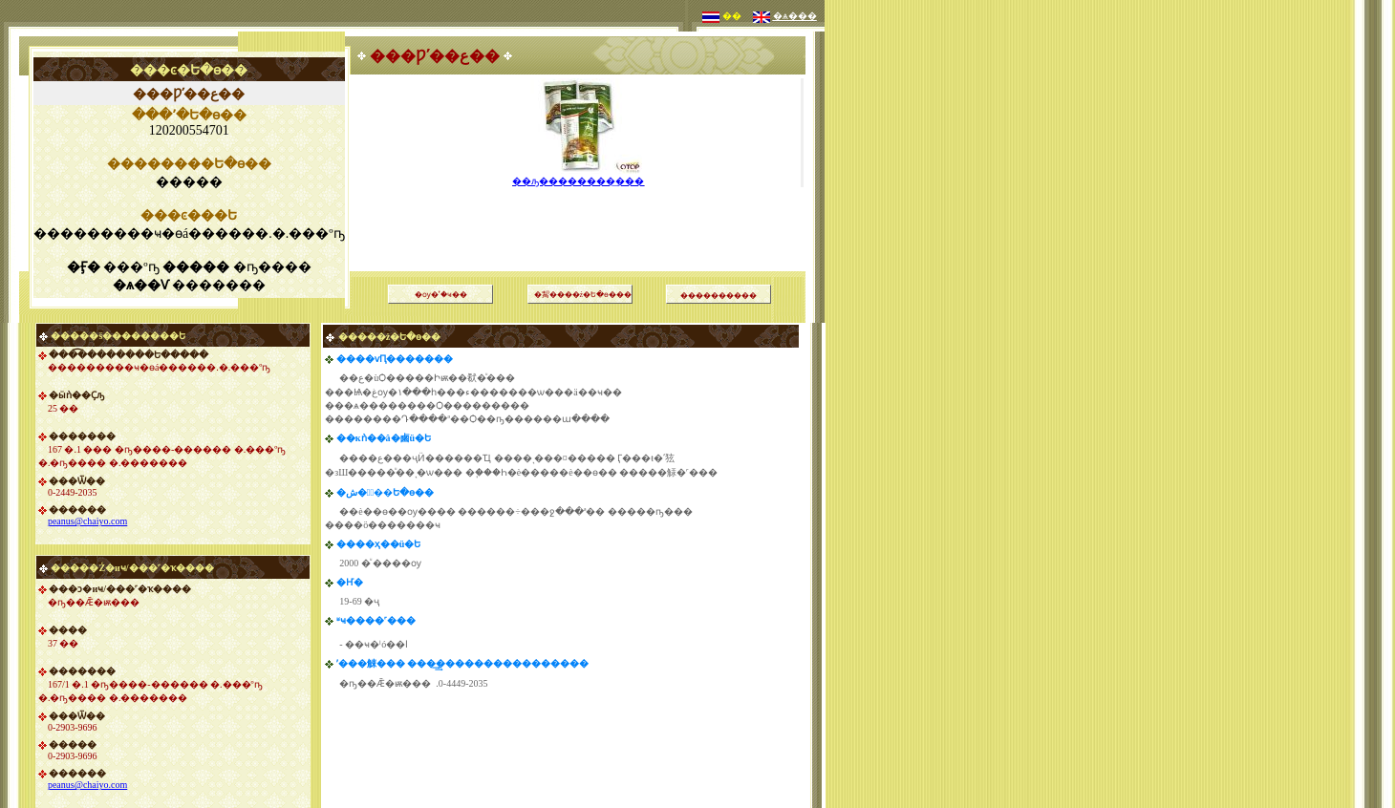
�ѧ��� (795, 16)
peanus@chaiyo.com (87, 521)
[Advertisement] (580, 205)
